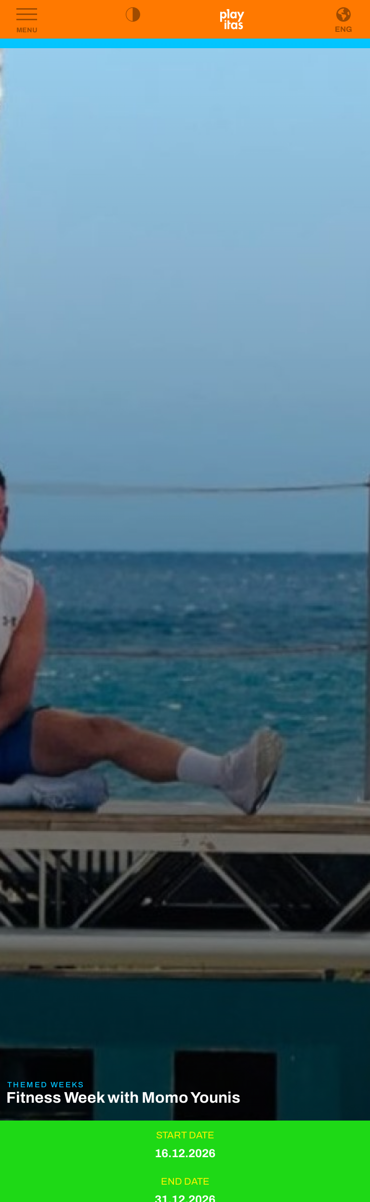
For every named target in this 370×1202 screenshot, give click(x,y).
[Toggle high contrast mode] (133, 14)
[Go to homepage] (232, 19)
